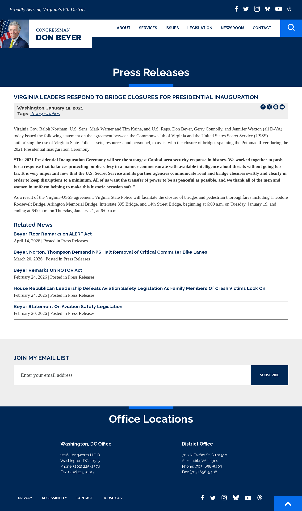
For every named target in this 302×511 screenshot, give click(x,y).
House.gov (112, 498)
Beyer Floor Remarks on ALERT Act (53, 233)
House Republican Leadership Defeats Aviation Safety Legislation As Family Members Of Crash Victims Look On (139, 288)
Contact (262, 28)
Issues (172, 28)
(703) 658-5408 (203, 472)
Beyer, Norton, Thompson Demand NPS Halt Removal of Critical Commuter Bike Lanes (110, 252)
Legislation (199, 28)
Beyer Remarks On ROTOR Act (48, 270)
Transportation (45, 113)
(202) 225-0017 (81, 472)
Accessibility (54, 498)
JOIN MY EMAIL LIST (41, 357)
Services (148, 28)
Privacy (25, 498)
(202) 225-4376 (86, 466)
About (123, 28)
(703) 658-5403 (208, 466)
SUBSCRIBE (269, 375)
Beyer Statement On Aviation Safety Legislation (68, 306)
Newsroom (232, 28)
